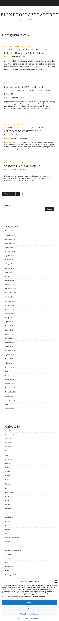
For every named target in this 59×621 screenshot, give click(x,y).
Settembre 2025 (10, 251)
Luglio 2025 (9, 260)
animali (8, 430)
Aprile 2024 (9, 322)
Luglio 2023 (9, 359)
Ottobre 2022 (9, 396)
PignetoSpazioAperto (30, 14)
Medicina (8, 521)
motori (7, 525)
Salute (7, 533)
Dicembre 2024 (10, 289)
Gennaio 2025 (10, 284)
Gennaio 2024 (10, 334)
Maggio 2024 (9, 317)
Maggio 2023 (9, 367)
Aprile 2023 (9, 371)
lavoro (7, 500)
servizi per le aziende (13, 550)
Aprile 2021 (9, 404)
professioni (9, 529)
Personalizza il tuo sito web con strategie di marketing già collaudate (26, 131)
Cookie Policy (20, 618)
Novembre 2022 (10, 392)
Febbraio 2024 (10, 330)
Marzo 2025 (9, 276)
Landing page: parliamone (22, 166)
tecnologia (9, 566)
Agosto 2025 (9, 255)
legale (7, 504)
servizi (7, 542)
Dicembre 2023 (10, 338)
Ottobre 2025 (9, 247)
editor (7, 56)
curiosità (8, 459)
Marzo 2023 (9, 375)
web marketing (24, 46)
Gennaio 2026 (10, 235)
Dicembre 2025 (10, 239)
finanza (8, 484)
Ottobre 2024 (9, 297)
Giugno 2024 (9, 313)
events (7, 476)
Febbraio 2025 (10, 280)
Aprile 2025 (9, 272)
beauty (7, 451)
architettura (9, 434)
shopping (8, 554)
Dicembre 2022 (10, 388)
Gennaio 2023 (10, 384)
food (6, 488)
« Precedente (9, 194)
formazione (9, 492)
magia (7, 513)
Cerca (7, 205)
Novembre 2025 (10, 243)
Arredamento (10, 438)
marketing (8, 46)
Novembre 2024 (10, 293)
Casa (7, 455)
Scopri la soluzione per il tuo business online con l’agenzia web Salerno (27, 90)
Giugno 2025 (9, 264)
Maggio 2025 (9, 268)
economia (8, 467)
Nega (29, 608)
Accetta (29, 603)
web (15, 46)
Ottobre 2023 (9, 346)
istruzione (9, 496)
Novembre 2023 (10, 342)
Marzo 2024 (9, 326)
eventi (7, 471)
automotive (9, 442)
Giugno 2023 (9, 363)
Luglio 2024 (9, 309)
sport (7, 562)
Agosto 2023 (9, 355)
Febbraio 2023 (10, 379)
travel (7, 571)
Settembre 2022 (10, 400)
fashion (8, 480)
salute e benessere (12, 537)
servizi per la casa (11, 546)
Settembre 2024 (10, 301)
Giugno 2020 (9, 408)
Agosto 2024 (9, 305)
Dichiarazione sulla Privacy (33, 618)
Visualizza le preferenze (29, 614)
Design (7, 463)
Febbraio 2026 (10, 231)
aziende (8, 447)
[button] (56, 581)
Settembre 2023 (10, 350)
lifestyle (8, 509)
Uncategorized (10, 575)
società (7, 558)
